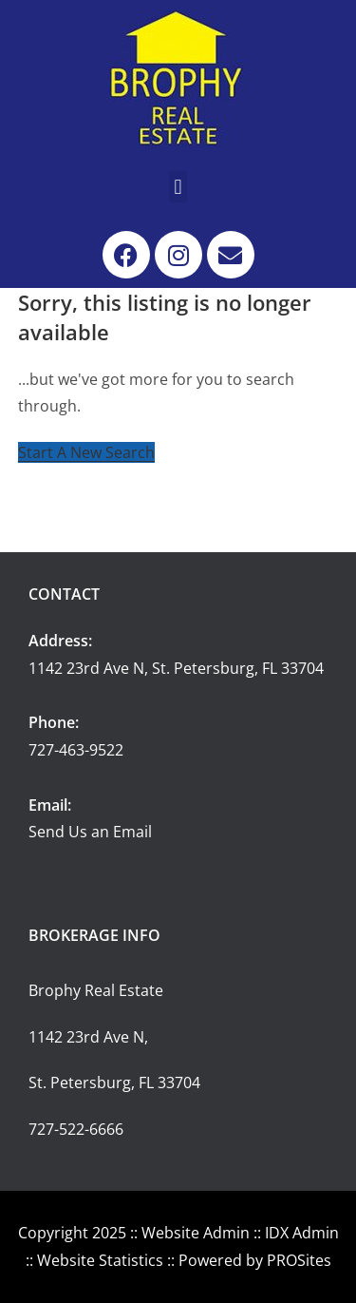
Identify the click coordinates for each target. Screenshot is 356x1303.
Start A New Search (86, 452)
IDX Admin (302, 1232)
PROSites (299, 1260)
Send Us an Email (90, 831)
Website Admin (195, 1232)
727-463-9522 (75, 749)
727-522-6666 (75, 1129)
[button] (178, 186)
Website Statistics (100, 1260)
